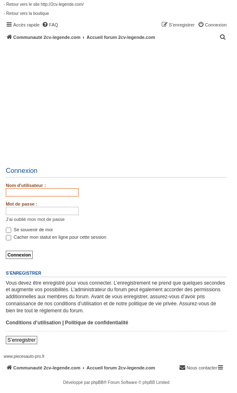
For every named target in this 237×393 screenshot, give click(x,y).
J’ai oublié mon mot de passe (35, 219)
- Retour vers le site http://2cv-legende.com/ (44, 4)
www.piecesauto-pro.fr (24, 356)
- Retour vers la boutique (26, 13)
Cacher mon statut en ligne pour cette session (56, 237)
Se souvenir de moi (29, 229)
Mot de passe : (21, 203)
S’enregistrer (21, 340)
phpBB (97, 382)
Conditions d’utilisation (33, 323)
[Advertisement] (120, 102)
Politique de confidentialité (96, 323)
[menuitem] (50, 25)
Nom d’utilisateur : (26, 185)
